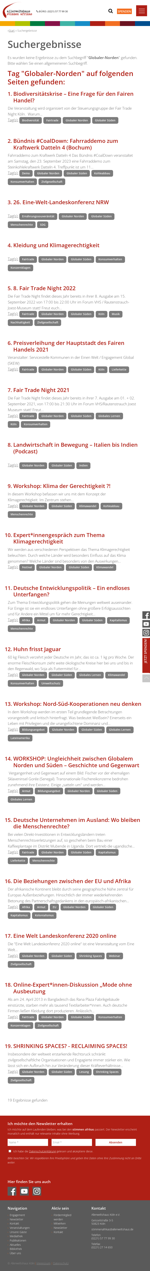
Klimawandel (87, 506)
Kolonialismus (44, 915)
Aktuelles (15, 1245)
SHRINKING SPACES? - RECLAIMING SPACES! (70, 1046)
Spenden (124, 11)
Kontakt (14, 1223)
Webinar (114, 956)
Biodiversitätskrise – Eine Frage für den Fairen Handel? (73, 97)
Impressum (43, 1263)
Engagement (17, 1215)
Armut (41, 620)
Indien (83, 465)
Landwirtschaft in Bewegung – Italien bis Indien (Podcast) (75, 448)
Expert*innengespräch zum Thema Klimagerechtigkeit (59, 538)
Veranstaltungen (20, 1228)
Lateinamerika (20, 738)
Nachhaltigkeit (20, 322)
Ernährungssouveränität (38, 216)
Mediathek (16, 1236)
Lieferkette (119, 369)
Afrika (26, 620)
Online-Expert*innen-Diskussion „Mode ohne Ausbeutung (72, 988)
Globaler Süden (105, 120)
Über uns (15, 1253)
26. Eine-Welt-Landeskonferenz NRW (61, 202)
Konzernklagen (20, 267)
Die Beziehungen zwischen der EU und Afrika (72, 881)
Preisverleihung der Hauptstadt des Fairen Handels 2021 (68, 346)
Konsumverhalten (22, 181)
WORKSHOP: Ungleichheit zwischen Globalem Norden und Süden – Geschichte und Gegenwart (76, 762)
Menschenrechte (22, 224)
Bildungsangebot (33, 729)
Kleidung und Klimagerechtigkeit (56, 245)
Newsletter (16, 1219)
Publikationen (18, 1240)
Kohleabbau (102, 173)
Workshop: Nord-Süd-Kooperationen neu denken (77, 703)
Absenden (115, 1142)
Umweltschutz (50, 683)
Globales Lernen (109, 416)
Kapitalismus (118, 620)
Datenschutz (61, 1263)
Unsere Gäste (18, 1232)
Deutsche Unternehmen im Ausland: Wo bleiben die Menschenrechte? (76, 823)
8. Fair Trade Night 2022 (44, 288)
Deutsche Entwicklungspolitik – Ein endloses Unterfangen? (71, 591)
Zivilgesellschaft (51, 181)
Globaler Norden (77, 120)
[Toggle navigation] (141, 10)
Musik (116, 314)
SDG (43, 224)
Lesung (84, 1072)
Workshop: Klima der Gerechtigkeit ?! (62, 486)
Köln (101, 314)
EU (54, 907)
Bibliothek (16, 1249)
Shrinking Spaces (90, 956)
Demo (26, 173)
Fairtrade (52, 120)
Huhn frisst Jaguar (37, 649)
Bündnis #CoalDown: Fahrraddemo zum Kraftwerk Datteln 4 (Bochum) (65, 144)
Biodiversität (30, 120)
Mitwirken (60, 1223)
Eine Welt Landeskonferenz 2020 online (64, 935)
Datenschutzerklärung (42, 1151)
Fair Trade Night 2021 (41, 390)
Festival (27, 567)
